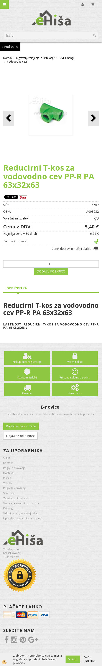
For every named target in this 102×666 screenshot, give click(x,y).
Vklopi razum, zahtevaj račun (20, 513)
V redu (72, 659)
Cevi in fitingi (66, 58)
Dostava (27, 393)
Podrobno (10, 47)
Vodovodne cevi (17, 61)
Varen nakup (75, 362)
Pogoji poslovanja (14, 468)
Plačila (7, 478)
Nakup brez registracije (27, 362)
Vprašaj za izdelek (15, 218)
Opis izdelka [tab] (17, 288)
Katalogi (8, 508)
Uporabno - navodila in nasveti (22, 518)
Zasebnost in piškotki (16, 498)
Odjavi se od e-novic (20, 436)
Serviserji (8, 493)
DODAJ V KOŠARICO (51, 271)
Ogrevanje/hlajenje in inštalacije (35, 58)
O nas (6, 458)
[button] (93, 118)
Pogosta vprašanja (14, 488)
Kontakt (8, 463)
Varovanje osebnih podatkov (21, 503)
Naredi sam (75, 393)
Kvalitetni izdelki (27, 377)
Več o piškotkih (89, 659)
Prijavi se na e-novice (21, 426)
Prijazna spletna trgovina (75, 377)
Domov (7, 58)
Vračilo (7, 483)
